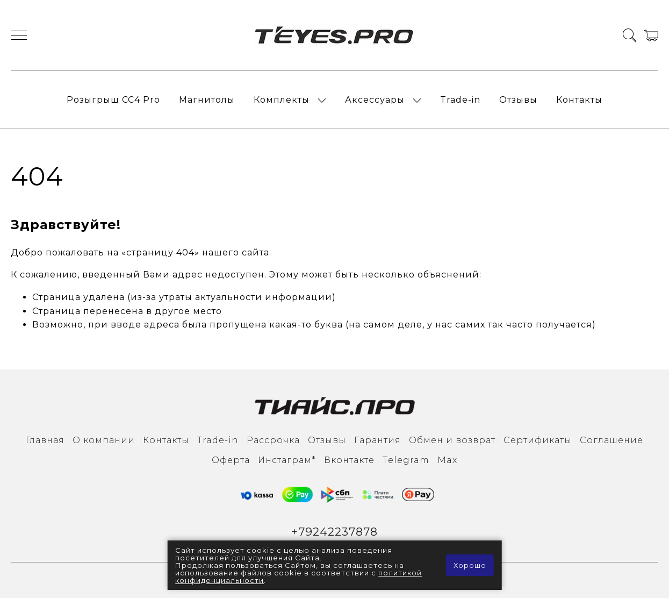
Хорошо (470, 565)
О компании (104, 440)
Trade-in (460, 100)
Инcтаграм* (287, 460)
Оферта (231, 460)
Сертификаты (537, 440)
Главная (45, 440)
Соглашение (611, 440)
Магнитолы (207, 100)
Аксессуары (375, 100)
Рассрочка (273, 440)
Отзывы (518, 100)
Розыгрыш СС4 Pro (113, 100)
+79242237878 (334, 531)
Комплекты (282, 100)
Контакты (579, 100)
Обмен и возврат (452, 440)
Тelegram (406, 460)
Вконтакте (349, 460)
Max (447, 460)
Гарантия (377, 440)
